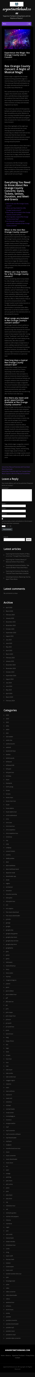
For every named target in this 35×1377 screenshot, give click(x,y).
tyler (7, 1279)
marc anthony (10, 1093)
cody (7, 846)
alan (7, 735)
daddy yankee (10, 861)
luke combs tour (11, 1079)
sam (7, 1233)
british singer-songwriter (15, 444)
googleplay (9, 950)
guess (7, 961)
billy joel (8, 771)
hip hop (8, 979)
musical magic (9, 451)
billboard (9, 764)
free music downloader (13, 918)
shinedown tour (11, 1247)
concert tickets (10, 853)
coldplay (8, 850)
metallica (9, 1104)
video (7, 1290)
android (8, 750)
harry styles (9, 975)
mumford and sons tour (13, 1151)
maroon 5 (9, 1097)
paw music (9, 1183)
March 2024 (9, 699)
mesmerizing (25, 449)
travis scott (9, 1272)
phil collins (9, 1186)
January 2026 (10, 620)
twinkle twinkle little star (13, 1276)
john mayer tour (11, 1018)
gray (7, 954)
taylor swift (9, 1258)
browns (8, 796)
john (7, 1011)
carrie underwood (11, 818)
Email (4, 511)
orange (8, 1176)
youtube (8, 1319)
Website (4, 516)
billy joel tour (10, 775)
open (7, 1172)
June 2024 (9, 688)
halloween (9, 964)
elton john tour (10, 904)
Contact (17, 1360)
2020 (7, 721)
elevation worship (11, 896)
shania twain (10, 1240)
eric (7, 907)
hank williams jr (11, 968)
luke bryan (9, 1072)
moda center (10, 1115)
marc (7, 1090)
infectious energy (10, 449)
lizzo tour (9, 1061)
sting (7, 1254)
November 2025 (11, 628)
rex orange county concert (22, 453)
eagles (8, 886)
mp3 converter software (13, 1136)
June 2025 (9, 645)
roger (7, 1229)
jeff (7, 1000)
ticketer (8, 1265)
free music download (12, 914)
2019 (7, 717)
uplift (22, 455)
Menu (4, 24)
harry (7, 972)
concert (26, 444)
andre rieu (9, 742)
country (8, 857)
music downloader (11, 1161)
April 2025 (9, 653)
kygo (7, 1050)
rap (7, 1204)
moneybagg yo (10, 1118)
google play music (11, 939)
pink (7, 1194)
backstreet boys (11, 753)
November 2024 (11, 671)
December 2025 (11, 624)
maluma (8, 1086)
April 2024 (9, 696)
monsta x (9, 1122)
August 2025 (9, 638)
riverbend (9, 1226)
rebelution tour (10, 1208)
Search (6, 539)
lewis (7, 1054)
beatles (8, 757)
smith (7, 1251)
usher (7, 1287)
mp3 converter (10, 1133)
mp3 (7, 1129)
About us (8, 1358)
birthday (8, 778)
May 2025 (9, 649)
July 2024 (9, 685)
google (8, 929)
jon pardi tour (10, 1029)
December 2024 (11, 667)
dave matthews (10, 868)
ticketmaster (10, 1269)
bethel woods (10, 760)
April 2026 (9, 610)
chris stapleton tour (12, 835)
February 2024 (10, 703)
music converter (11, 1158)
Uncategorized (10, 1283)
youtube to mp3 (11, 1337)
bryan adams (10, 810)
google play (9, 932)
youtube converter (11, 1322)
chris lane (9, 825)
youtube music (10, 1333)
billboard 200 (10, 767)
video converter (10, 1294)
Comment (5, 488)
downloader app (11, 878)
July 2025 (9, 642)
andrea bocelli (10, 746)
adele (7, 732)
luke (7, 1068)
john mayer (9, 1015)
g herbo (8, 921)
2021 (7, 724)
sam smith (9, 1237)
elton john (9, 900)
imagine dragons (11, 982)
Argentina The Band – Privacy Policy (23, 1358)
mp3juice (8, 1147)
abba (7, 728)
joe (7, 1007)
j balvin (8, 986)
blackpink (9, 785)
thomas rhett (10, 1262)
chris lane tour (10, 828)
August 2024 (9, 681)
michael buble (10, 1111)
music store (9, 1165)
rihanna (8, 1222)
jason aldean (10, 993)
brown (8, 792)
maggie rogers (10, 1083)
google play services (12, 943)
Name (4, 506)
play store (9, 1201)
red (7, 1211)
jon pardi (8, 1025)
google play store (11, 946)
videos (8, 1301)
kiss (7, 1047)
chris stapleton (10, 832)
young (8, 1315)
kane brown (9, 1036)
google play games (12, 936)
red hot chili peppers (12, 1219)
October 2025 (10, 631)
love (7, 1065)
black (7, 782)
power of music (18, 451)
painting (8, 1179)
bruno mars (9, 800)
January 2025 (10, 663)
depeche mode (10, 875)
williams (8, 1308)
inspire (18, 449)
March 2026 (9, 613)
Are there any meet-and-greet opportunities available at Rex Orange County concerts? (18, 223)
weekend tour (10, 1305)
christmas (9, 839)
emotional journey (10, 446)
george (8, 925)
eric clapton (9, 911)
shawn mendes (10, 1244)
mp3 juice (9, 1143)
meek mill (9, 1100)
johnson (8, 1022)
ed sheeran (9, 889)
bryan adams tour (11, 814)
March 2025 (9, 656)
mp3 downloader (11, 1140)
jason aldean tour (11, 997)
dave (7, 864)
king (7, 1040)
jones (7, 1032)
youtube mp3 (10, 1330)
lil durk (8, 1057)
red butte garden (11, 1215)
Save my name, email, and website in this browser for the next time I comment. (17, 524)
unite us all (16, 455)
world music (9, 1312)
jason (7, 989)
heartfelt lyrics (21, 446)
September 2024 (11, 678)
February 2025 (10, 660)
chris (7, 821)
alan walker (9, 739)
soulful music (9, 455)
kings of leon (10, 1043)
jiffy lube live (9, 1004)
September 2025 (11, 635)
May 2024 (9, 692)
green (7, 957)
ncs (7, 1168)
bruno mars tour (11, 803)
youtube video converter (13, 1340)
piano (7, 1190)
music (7, 1154)
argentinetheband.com (17, 11)
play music (9, 1197)
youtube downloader (12, 1326)
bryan (7, 807)
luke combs (9, 1075)
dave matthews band (12, 871)
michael (8, 1108)
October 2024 (10, 674)
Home (3, 1358)
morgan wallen (10, 1126)
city (7, 843)
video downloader (11, 1297)
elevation (9, 893)
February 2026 (10, 617)
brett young (9, 789)
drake (7, 882)
